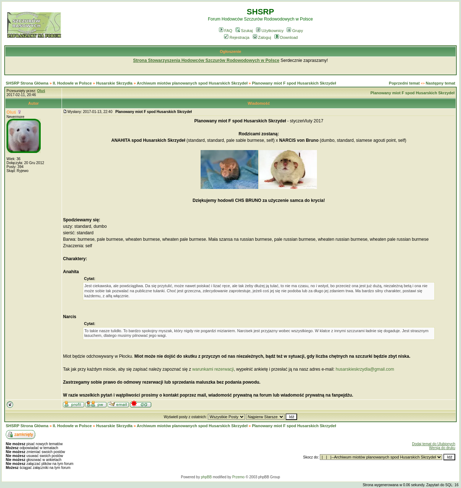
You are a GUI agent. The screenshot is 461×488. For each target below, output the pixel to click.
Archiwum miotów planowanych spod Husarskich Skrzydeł (192, 83)
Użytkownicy (269, 30)
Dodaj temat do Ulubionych (433, 444)
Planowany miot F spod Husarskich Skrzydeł (294, 83)
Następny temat (440, 83)
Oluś (11, 112)
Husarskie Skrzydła (115, 83)
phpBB (206, 477)
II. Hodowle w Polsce (72, 83)
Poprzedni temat (404, 83)
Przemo (238, 477)
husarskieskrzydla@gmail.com (365, 369)
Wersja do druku (442, 448)
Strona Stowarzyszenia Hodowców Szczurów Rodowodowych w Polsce (206, 60)
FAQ (225, 30)
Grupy (295, 30)
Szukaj (244, 30)
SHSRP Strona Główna (27, 83)
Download (286, 37)
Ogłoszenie (230, 51)
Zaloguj (262, 37)
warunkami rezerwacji (213, 369)
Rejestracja (236, 37)
